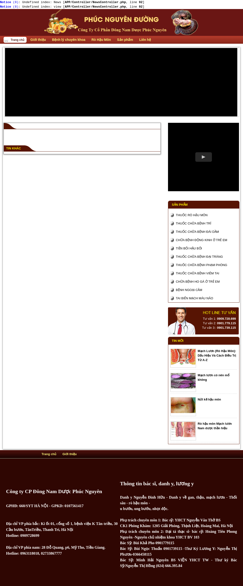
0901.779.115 (226, 323)
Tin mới (177, 341)
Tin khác (13, 148)
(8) (9, 2)
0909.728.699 (226, 318)
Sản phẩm (180, 204)
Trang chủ (17, 40)
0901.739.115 (226, 327)
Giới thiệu (69, 454)
